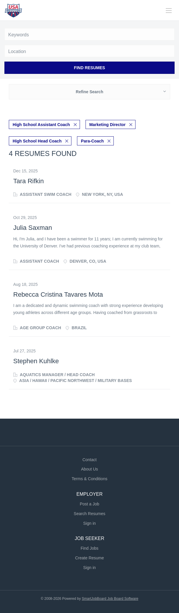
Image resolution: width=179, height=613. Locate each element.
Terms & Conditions (89, 478)
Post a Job (89, 504)
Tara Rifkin (28, 181)
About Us (89, 469)
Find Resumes (89, 67)
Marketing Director (107, 124)
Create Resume (89, 558)
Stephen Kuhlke (36, 361)
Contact (89, 459)
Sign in (89, 523)
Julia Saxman (32, 227)
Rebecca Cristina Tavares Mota (58, 294)
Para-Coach (92, 141)
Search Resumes (89, 513)
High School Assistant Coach (41, 124)
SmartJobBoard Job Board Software (110, 599)
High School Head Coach (37, 141)
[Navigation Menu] (169, 10)
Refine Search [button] (89, 91)
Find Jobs (89, 548)
